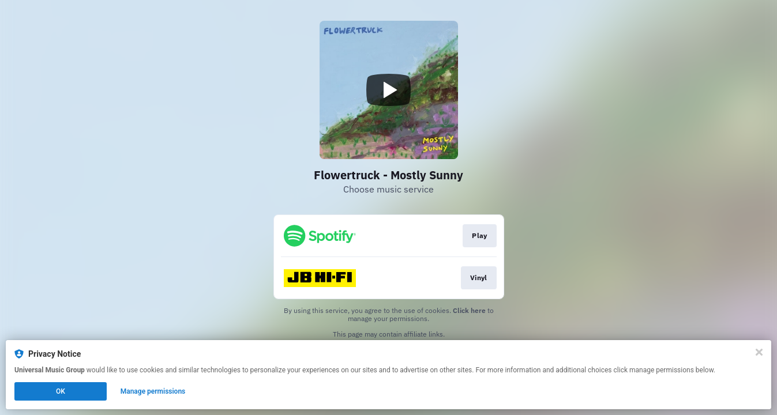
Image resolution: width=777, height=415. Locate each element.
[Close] (759, 352)
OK (60, 391)
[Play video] (389, 90)
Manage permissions (153, 391)
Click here (469, 310)
